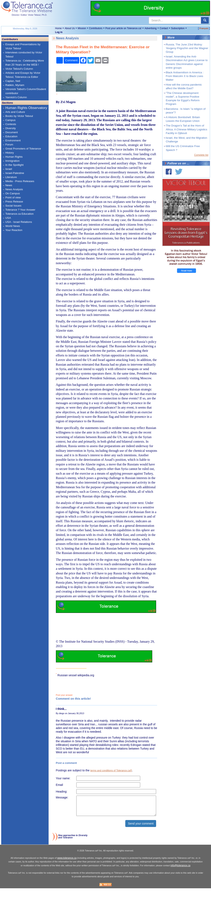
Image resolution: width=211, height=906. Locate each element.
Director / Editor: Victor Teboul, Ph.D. (29, 15)
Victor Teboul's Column (19, 68)
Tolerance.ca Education (19, 213)
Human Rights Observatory (26, 108)
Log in (58, 32)
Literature (11, 177)
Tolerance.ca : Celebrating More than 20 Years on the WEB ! (24, 62)
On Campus (12, 193)
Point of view (13, 197)
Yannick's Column (16, 97)
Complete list (201, 155)
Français (203, 28)
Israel (8, 168)
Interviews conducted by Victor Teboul (23, 54)
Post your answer (64, 695)
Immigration (12, 160)
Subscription (177, 28)
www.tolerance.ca (67, 876)
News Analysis (14, 189)
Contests (10, 124)
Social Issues (13, 205)
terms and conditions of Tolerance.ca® (111, 770)
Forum (9, 144)
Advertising (150, 28)
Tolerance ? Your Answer (20, 209)
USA (8, 217)
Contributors (95, 28)
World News (12, 226)
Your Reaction (13, 230)
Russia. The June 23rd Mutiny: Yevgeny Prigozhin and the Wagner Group (187, 48)
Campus (10, 120)
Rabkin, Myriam (14, 85)
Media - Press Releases (19, 181)
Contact (164, 28)
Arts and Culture (15, 111)
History (9, 152)
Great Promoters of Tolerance (23, 148)
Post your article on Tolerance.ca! (123, 28)
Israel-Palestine (14, 173)
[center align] (205, 20)
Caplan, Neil (12, 80)
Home (58, 28)
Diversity (10, 128)
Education (11, 136)
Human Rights (13, 156)
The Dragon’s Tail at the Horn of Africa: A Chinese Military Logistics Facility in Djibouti (186, 129)
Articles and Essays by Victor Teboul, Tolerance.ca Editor (22, 74)
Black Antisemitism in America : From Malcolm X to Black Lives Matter (184, 76)
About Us (70, 28)
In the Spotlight (14, 164)
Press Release (14, 201)
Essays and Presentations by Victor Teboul (22, 46)
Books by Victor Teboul (19, 116)
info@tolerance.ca (180, 883)
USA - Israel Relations (18, 221)
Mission (82, 28)
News (8, 185)
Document (11, 132)
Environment (13, 140)
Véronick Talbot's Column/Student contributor (25, 91)
